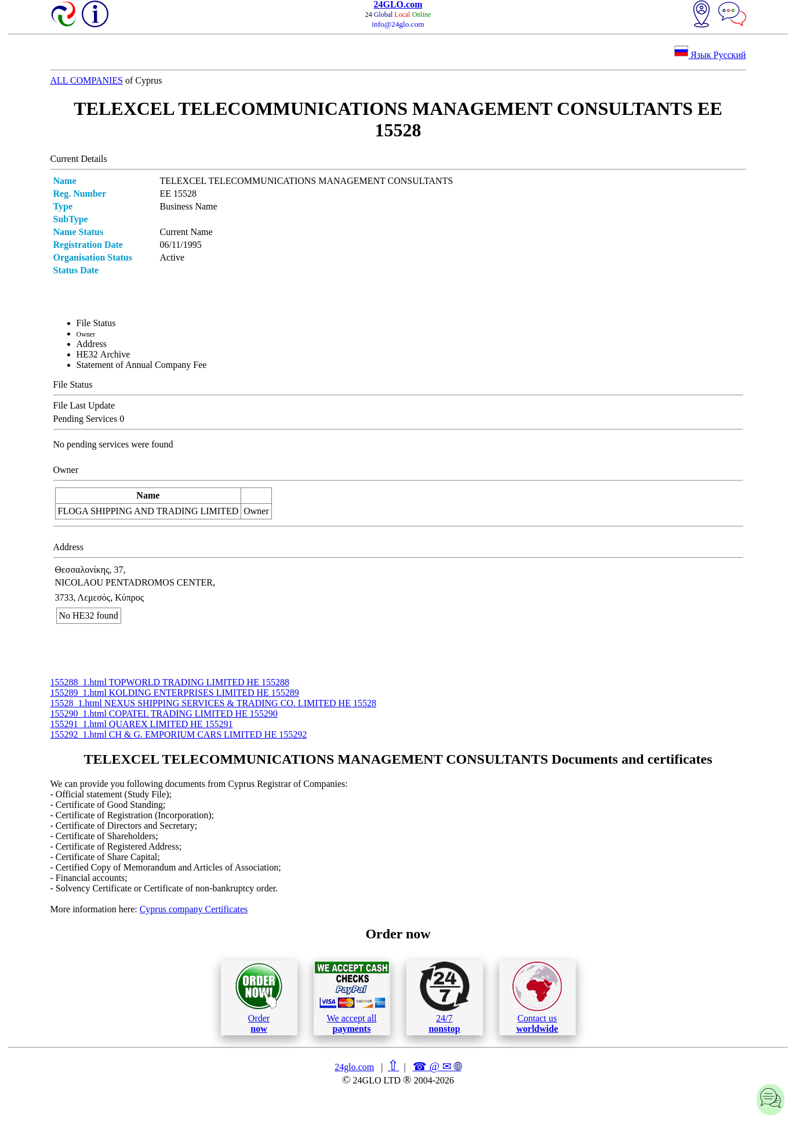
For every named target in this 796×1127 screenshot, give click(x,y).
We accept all (352, 998)
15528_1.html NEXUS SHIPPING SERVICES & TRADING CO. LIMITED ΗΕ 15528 (213, 703)
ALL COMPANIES (86, 80)
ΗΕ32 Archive (103, 354)
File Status (96, 323)
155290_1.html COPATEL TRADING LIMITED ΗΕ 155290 (164, 713)
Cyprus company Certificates (194, 909)
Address (92, 344)
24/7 (445, 998)
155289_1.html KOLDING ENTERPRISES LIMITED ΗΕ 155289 (174, 693)
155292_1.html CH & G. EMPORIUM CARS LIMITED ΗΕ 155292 (178, 734)
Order (258, 998)
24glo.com (354, 1067)
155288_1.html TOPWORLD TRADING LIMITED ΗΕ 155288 (169, 682)
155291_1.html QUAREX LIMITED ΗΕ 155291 (141, 724)
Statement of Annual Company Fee (142, 365)
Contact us (537, 998)
